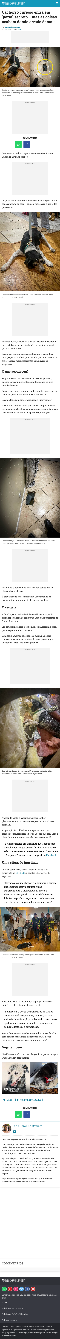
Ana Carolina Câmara (12, 27)
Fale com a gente (9, 1320)
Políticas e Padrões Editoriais (15, 1314)
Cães (19, 29)
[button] (18, 144)
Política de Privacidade (12, 1308)
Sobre (4, 1302)
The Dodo (20, 872)
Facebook (51, 855)
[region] (30, 37)
